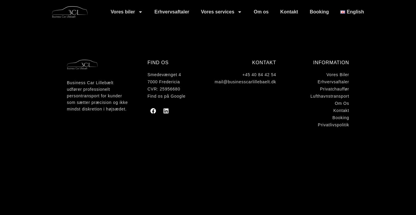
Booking (319, 11)
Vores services (221, 12)
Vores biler (127, 12)
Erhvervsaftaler (172, 11)
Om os (261, 11)
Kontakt (289, 11)
